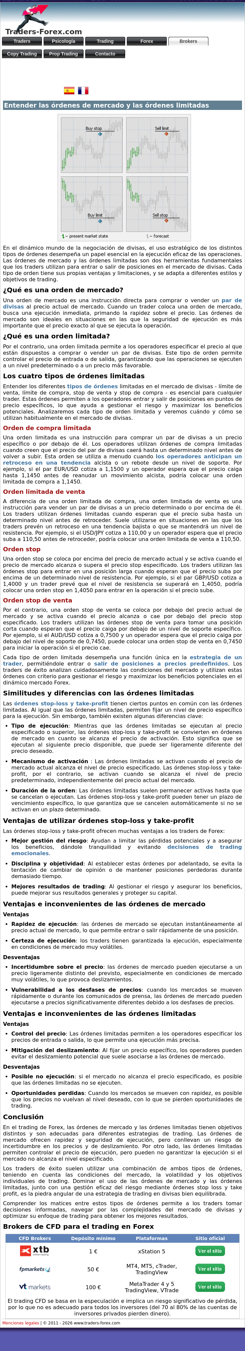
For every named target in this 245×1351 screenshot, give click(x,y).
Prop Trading (63, 53)
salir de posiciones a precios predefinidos (161, 664)
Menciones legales (20, 1323)
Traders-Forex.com (43, 32)
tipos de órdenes (92, 386)
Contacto (105, 53)
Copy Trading (22, 53)
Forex (146, 41)
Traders (22, 41)
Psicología (63, 41)
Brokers (188, 41)
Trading (105, 41)
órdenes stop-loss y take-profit (61, 703)
